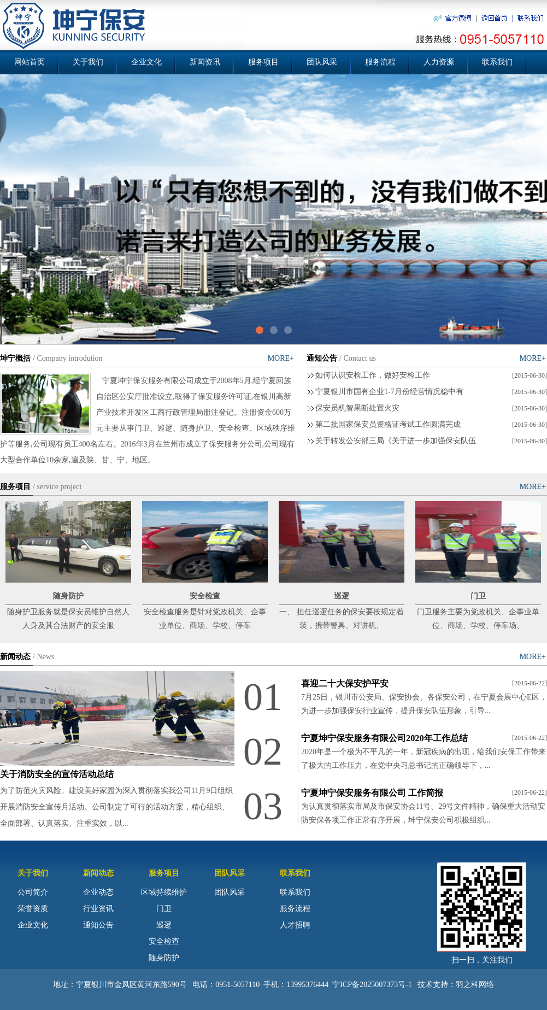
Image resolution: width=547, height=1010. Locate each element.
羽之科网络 (475, 984)
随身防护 (164, 958)
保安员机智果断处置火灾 (357, 408)
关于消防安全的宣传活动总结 (57, 774)
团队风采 (322, 62)
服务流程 (380, 62)
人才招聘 (295, 925)
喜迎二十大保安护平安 (345, 683)
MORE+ (281, 358)
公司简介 (32, 892)
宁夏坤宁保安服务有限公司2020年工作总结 (384, 738)
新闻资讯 (205, 62)
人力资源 (439, 62)
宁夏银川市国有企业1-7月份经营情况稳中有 (389, 391)
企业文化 (146, 62)
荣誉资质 (32, 909)
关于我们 (88, 62)
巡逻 (164, 925)
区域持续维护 (164, 892)
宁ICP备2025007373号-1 (371, 984)
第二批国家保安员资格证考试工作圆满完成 (388, 424)
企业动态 (98, 892)
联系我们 (497, 62)
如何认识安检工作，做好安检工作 (372, 375)
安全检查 (164, 941)
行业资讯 (98, 909)
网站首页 (29, 62)
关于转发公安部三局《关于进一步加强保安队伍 (395, 441)
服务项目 (263, 62)
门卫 (164, 909)
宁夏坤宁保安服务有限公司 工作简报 (372, 793)
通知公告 (98, 925)
